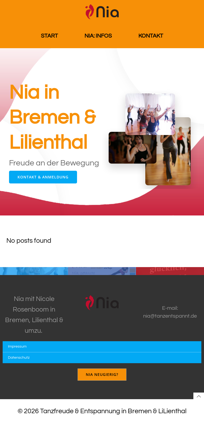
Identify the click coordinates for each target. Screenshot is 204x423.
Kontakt (150, 36)
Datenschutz (18, 357)
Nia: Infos (98, 36)
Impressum (17, 346)
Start (49, 36)
